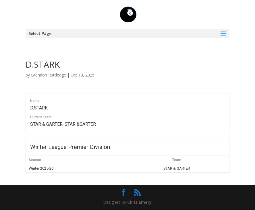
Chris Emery (139, 202)
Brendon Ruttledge (48, 75)
